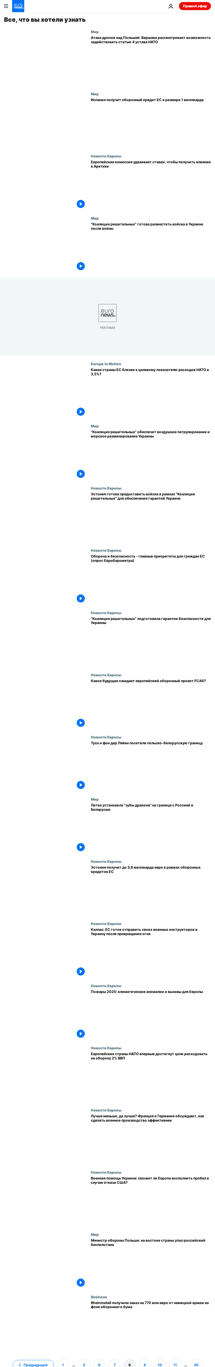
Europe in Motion (106, 364)
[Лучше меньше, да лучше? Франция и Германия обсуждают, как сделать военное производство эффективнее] (151, 1139)
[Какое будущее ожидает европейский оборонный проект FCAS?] (151, 704)
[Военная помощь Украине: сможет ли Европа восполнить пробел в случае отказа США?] (151, 1201)
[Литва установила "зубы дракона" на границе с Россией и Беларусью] (151, 828)
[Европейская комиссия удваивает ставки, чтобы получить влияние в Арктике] (151, 185)
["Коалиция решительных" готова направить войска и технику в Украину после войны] (151, 247)
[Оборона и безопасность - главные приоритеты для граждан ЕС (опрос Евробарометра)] (151, 579)
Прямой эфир (195, 6)
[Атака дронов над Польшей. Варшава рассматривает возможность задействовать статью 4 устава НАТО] (151, 61)
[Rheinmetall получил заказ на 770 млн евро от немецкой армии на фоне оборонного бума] (151, 1326)
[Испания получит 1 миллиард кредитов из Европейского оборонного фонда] (151, 123)
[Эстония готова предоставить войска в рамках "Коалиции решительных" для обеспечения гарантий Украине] (151, 517)
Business (99, 1297)
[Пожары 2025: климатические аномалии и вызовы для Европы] (151, 1015)
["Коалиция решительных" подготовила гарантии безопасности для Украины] (151, 642)
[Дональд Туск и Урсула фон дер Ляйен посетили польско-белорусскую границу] (151, 766)
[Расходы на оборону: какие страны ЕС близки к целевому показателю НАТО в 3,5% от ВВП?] (151, 393)
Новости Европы (106, 156)
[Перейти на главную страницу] (18, 6)
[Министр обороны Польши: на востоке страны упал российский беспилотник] (151, 1263)
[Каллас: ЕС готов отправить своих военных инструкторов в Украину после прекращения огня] (151, 953)
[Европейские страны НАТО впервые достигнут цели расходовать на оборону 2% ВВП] (151, 1077)
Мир (95, 32)
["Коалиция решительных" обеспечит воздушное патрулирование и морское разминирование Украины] (151, 455)
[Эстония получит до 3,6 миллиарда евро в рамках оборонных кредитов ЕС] (151, 890)
